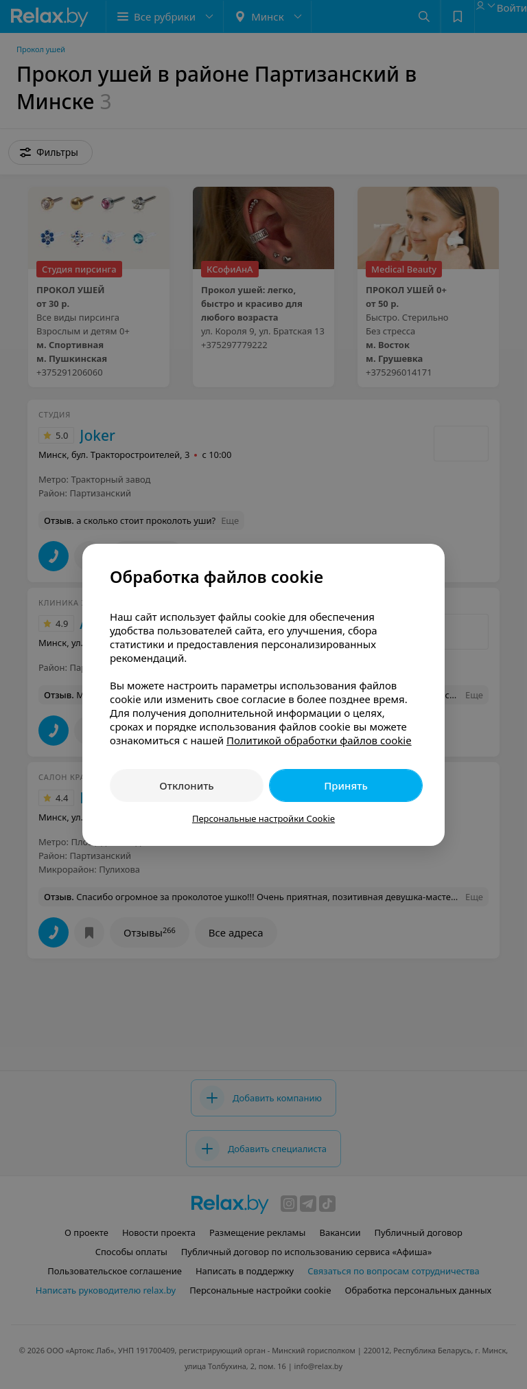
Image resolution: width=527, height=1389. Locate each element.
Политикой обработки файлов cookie (319, 740)
